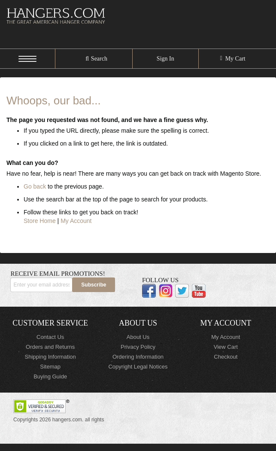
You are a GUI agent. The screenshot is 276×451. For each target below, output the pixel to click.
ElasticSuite (76, 447)
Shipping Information (50, 356)
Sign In (165, 58)
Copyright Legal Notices (137, 366)
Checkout (225, 356)
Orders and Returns (50, 347)
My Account (76, 220)
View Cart (226, 347)
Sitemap (50, 366)
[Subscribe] (93, 284)
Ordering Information (138, 356)
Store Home (40, 220)
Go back (35, 186)
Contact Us (50, 337)
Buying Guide (50, 376)
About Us (138, 337)
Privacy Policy (138, 347)
